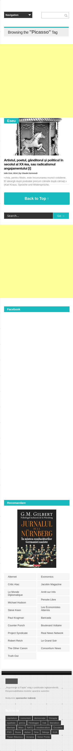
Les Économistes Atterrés (50, 609)
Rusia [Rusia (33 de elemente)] (18, 732)
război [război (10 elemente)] (27, 732)
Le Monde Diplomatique (15, 593)
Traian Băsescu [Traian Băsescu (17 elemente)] (15, 737)
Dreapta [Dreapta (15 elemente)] (53, 718)
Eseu (11, 121)
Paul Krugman (16, 617)
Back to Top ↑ (37, 198)
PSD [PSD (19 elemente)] (9, 732)
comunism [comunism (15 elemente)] (25, 718)
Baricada (46, 617)
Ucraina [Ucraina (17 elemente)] (30, 737)
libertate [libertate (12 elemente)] (11, 727)
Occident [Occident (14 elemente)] (57, 727)
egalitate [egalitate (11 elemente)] (11, 722)
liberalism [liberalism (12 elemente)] (54, 722)
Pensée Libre (48, 599)
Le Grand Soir (49, 640)
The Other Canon (17, 648)
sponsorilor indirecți (25, 698)
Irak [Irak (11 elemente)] (44, 722)
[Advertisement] (36, 81)
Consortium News (51, 648)
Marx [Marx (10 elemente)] (21, 727)
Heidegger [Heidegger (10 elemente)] (34, 722)
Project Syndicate (18, 633)
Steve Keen (14, 610)
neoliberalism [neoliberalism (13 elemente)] (43, 727)
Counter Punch (16, 625)
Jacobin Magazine (51, 584)
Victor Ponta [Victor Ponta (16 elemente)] (43, 737)
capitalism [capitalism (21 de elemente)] (12, 718)
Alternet (12, 576)
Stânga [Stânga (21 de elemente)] (45, 732)
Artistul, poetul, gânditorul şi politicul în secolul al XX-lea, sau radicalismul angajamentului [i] (33, 164)
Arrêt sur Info (48, 591)
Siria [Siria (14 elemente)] (36, 732)
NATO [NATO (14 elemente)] (30, 727)
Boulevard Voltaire (51, 625)
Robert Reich (15, 640)
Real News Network (52, 633)
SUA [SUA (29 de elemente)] (55, 732)
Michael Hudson (17, 602)
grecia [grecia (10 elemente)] (22, 722)
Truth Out (13, 655)
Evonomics (47, 576)
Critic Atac (13, 584)
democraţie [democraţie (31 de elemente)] (40, 718)
